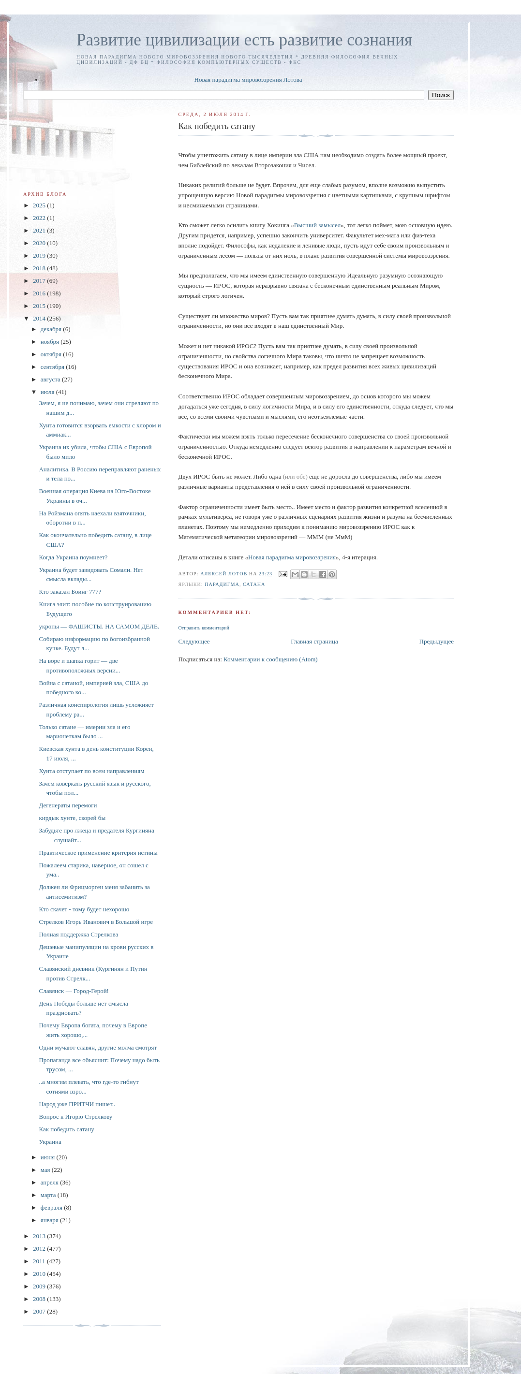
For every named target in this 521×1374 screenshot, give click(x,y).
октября (52, 354)
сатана (254, 584)
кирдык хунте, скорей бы (72, 817)
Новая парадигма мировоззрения (292, 557)
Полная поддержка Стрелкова (78, 934)
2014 (40, 318)
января (50, 1220)
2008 (40, 1298)
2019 (40, 255)
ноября (51, 341)
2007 (40, 1311)
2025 (40, 205)
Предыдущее (436, 641)
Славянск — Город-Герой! (73, 990)
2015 (40, 305)
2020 (40, 243)
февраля (52, 1207)
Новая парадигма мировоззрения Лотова (248, 79)
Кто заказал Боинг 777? (70, 591)
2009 (40, 1286)
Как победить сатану (66, 1129)
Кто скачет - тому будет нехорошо (84, 909)
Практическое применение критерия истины (98, 852)
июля (48, 391)
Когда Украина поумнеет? (73, 557)
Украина (50, 1141)
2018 (40, 268)
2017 (40, 280)
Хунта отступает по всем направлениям (91, 771)
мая (46, 1169)
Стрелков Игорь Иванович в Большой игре (96, 921)
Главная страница (314, 641)
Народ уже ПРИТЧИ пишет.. (77, 1104)
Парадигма (222, 584)
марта (49, 1195)
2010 (40, 1273)
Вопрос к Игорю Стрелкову (75, 1116)
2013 (40, 1236)
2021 (40, 230)
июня (49, 1157)
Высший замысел (317, 225)
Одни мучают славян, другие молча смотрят (98, 1047)
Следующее (193, 641)
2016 (40, 293)
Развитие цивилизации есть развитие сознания (244, 39)
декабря (52, 329)
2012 (40, 1248)
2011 (40, 1261)
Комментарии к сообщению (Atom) (270, 659)
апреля (50, 1182)
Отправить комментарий (203, 627)
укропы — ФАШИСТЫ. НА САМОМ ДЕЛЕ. (99, 626)
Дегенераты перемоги (68, 805)
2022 (40, 217)
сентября (53, 366)
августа (51, 379)
